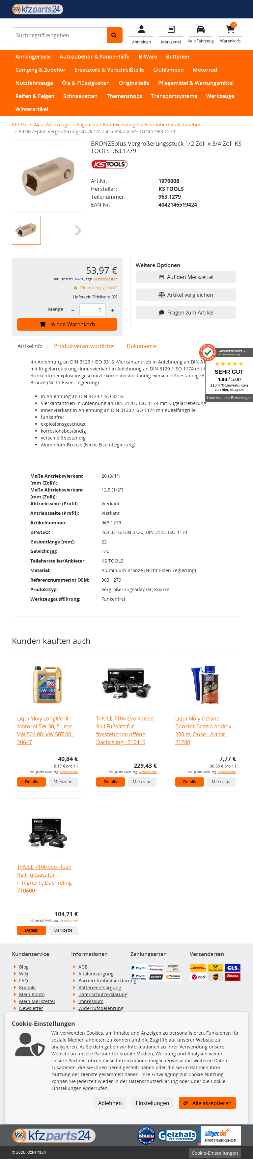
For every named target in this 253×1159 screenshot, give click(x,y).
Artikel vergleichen (185, 294)
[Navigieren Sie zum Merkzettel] (171, 34)
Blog (24, 967)
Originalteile (134, 83)
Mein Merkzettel (37, 1001)
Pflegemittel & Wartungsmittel (196, 83)
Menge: (56, 309)
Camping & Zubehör (40, 69)
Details (31, 782)
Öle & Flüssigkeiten (86, 83)
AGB (83, 967)
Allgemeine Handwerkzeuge (107, 124)
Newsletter (31, 1008)
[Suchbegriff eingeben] (59, 35)
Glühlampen (168, 69)
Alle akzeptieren (207, 1103)
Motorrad (205, 69)
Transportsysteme (174, 96)
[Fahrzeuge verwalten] (200, 33)
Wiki (23, 973)
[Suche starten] (115, 35)
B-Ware (148, 56)
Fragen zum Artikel (185, 312)
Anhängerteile (33, 56)
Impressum (90, 1001)
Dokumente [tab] (141, 346)
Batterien (177, 56)
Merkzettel (63, 782)
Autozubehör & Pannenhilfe (94, 56)
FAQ (23, 980)
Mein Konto (31, 994)
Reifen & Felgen (34, 96)
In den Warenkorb (67, 324)
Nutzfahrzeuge (34, 83)
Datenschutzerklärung (102, 994)
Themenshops (124, 96)
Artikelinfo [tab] (30, 346)
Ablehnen (110, 1103)
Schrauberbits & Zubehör (173, 124)
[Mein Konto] (141, 34)
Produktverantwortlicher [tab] (85, 346)
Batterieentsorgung (99, 987)
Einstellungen (152, 1103)
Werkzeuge (220, 96)
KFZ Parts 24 (25, 124)
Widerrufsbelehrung (101, 1008)
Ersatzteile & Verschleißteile (109, 69)
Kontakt (27, 987)
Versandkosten (105, 279)
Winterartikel (31, 109)
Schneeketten (80, 96)
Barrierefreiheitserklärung (107, 980)
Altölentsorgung (96, 973)
